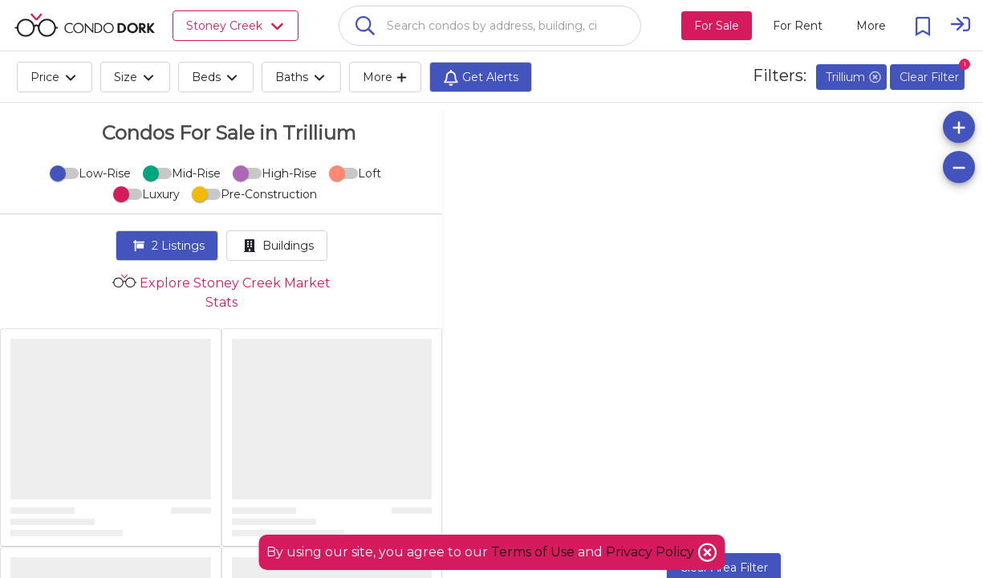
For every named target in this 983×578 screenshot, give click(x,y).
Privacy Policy (651, 552)
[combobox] (490, 26)
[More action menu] (871, 25)
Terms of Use (533, 552)
